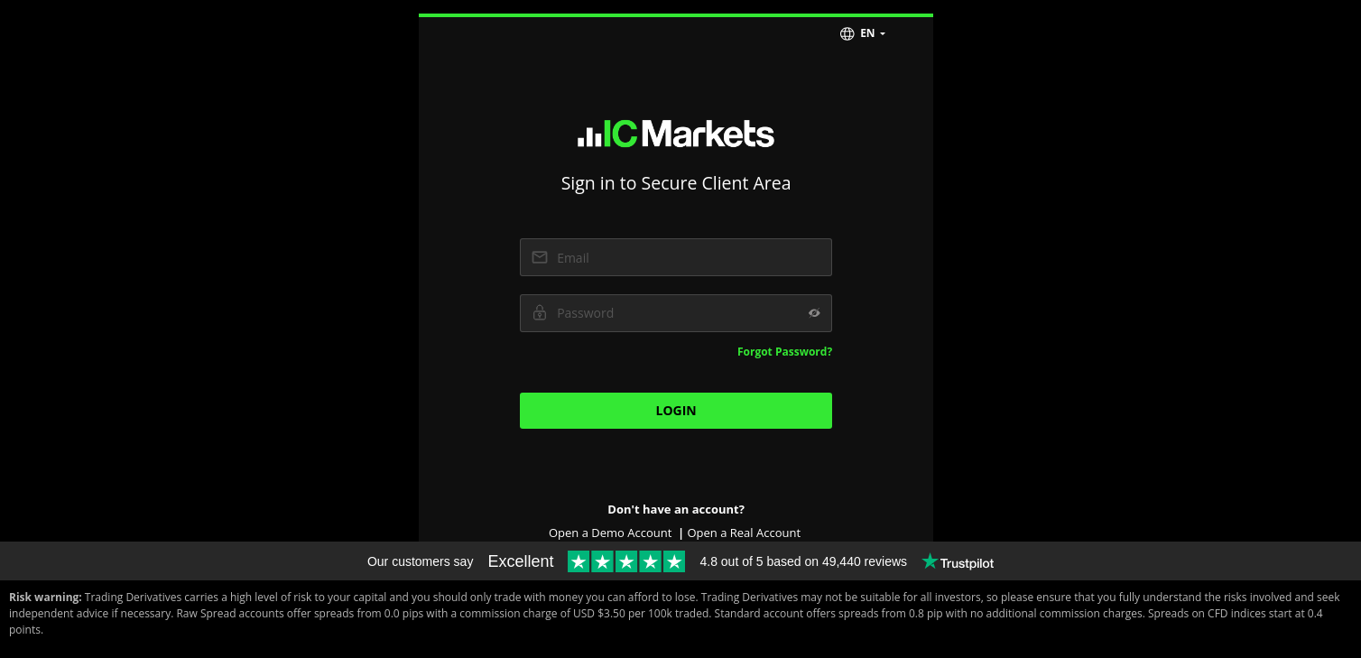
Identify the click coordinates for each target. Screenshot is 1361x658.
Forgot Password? (784, 351)
